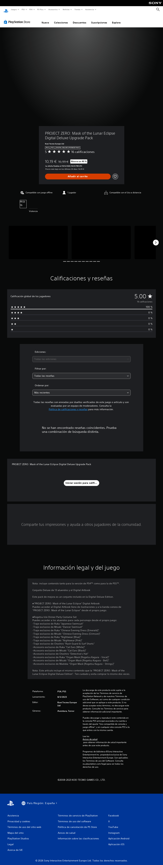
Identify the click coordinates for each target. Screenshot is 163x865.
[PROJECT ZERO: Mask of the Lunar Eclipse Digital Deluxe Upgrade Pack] (38, 239)
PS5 (23, 9)
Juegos (14, 9)
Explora (116, 19)
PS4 (31, 9)
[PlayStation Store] (18, 18)
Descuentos (79, 19)
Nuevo (45, 19)
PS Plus (40, 9)
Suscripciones (99, 19)
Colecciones (61, 19)
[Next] (156, 239)
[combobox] (81, 356)
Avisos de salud (90, 736)
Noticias (66, 9)
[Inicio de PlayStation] (6, 9)
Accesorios (53, 9)
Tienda (77, 9)
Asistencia (89, 9)
